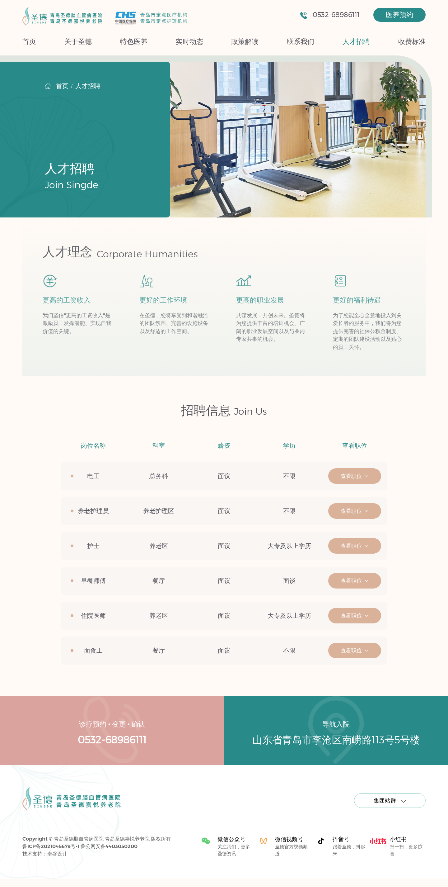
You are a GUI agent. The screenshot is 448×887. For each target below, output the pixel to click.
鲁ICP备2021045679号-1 (50, 846)
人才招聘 (356, 41)
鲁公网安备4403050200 (109, 846)
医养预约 (399, 14)
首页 (29, 41)
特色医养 (133, 41)
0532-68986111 (330, 15)
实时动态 (189, 41)
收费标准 (412, 41)
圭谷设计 (57, 853)
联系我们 (300, 41)
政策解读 (245, 41)
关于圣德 (78, 41)
